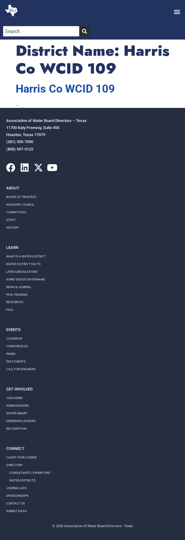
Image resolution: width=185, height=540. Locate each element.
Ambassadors (17, 406)
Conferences (17, 346)
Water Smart (16, 413)
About (12, 188)
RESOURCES (14, 302)
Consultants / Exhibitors (29, 473)
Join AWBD (14, 398)
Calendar (14, 338)
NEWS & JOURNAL (18, 287)
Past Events (16, 361)
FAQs (10, 310)
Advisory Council (20, 205)
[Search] (84, 31)
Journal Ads (16, 488)
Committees (16, 212)
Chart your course (21, 457)
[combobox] (41, 31)
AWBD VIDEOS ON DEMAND (25, 279)
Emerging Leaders (21, 421)
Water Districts (22, 480)
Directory (14, 465)
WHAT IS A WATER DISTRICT (26, 256)
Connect (15, 448)
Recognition (16, 429)
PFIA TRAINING (17, 295)
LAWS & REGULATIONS (21, 272)
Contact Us (15, 503)
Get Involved (19, 389)
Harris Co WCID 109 (65, 88)
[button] (177, 11)
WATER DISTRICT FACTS (23, 264)
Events (13, 329)
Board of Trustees (21, 197)
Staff (11, 220)
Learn (12, 247)
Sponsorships (17, 496)
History (12, 228)
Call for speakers (21, 369)
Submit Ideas (16, 511)
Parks (10, 354)
